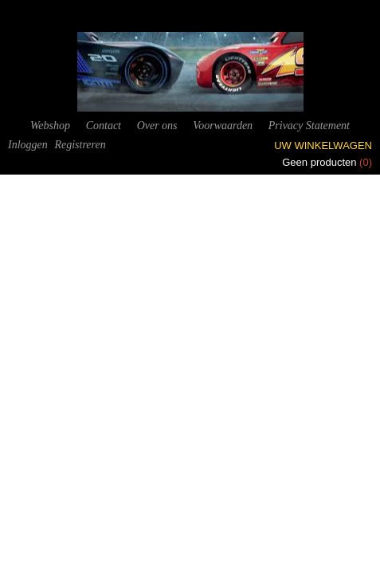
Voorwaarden (223, 126)
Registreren (79, 145)
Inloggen (28, 145)
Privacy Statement (309, 126)
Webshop (50, 126)
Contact (103, 126)
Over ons (157, 126)
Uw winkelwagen (323, 145)
